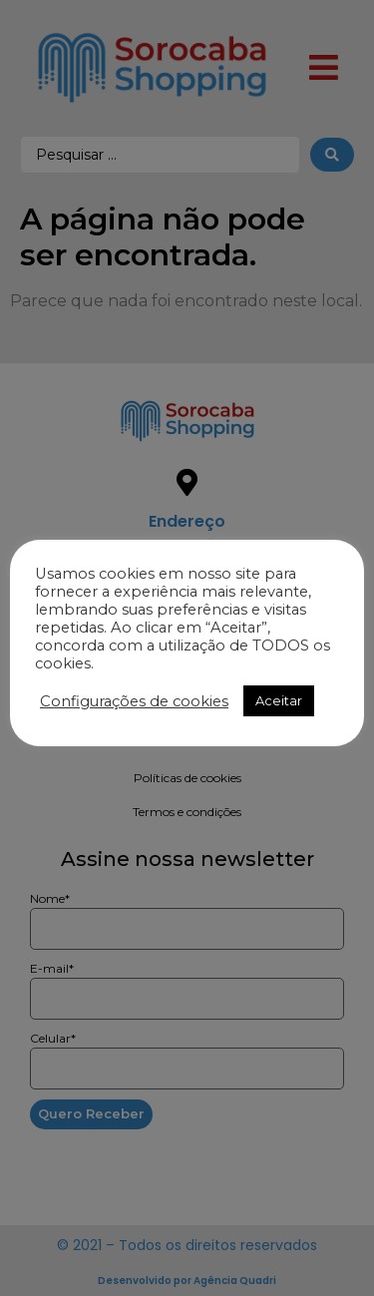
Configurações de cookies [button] (134, 701)
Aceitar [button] (278, 700)
